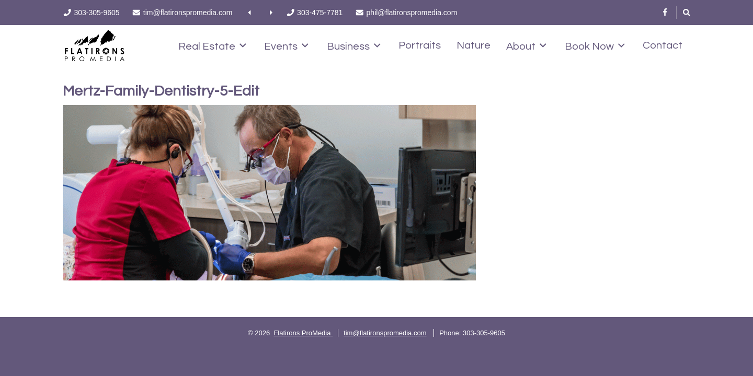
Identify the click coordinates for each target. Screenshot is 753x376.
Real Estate (212, 46)
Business (354, 46)
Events (286, 46)
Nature (473, 45)
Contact (662, 45)
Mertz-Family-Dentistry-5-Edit (161, 91)
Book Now (595, 46)
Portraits (419, 45)
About (526, 46)
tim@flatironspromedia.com (385, 333)
